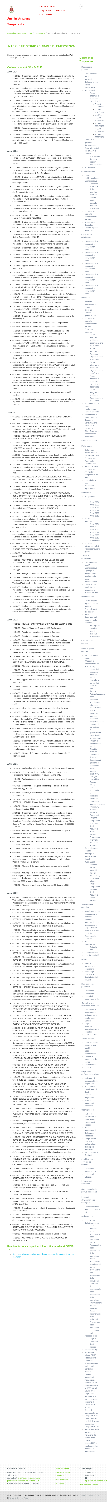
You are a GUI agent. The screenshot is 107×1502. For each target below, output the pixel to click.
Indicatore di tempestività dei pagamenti (91, 1081)
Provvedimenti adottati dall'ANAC (96, 1305)
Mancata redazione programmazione (97, 719)
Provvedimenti (96, 540)
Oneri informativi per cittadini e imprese (92, 151)
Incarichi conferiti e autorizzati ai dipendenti (92, 417)
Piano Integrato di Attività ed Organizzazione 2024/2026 (96, 367)
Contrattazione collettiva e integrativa (91, 425)
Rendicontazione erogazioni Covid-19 (92, 1209)
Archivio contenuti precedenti (89, 1374)
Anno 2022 (94, 507)
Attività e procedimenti (87, 557)
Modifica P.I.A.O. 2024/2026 (99, 118)
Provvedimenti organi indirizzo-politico (91, 603)
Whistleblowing (91, 1349)
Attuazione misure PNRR (94, 881)
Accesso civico (91, 1336)
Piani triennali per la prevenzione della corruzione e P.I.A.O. (95, 1234)
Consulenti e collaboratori (86, 235)
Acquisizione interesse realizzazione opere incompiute (95, 707)
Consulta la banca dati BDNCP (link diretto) (94, 685)
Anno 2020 (94, 513)
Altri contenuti (87, 1216)
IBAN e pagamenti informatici (89, 1103)
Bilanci (84, 959)
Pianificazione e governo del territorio (88, 1162)
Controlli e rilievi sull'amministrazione (90, 1004)
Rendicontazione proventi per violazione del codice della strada (92, 1434)
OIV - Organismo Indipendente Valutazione (92, 434)
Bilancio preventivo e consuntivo (90, 966)
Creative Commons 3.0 (89, 1495)
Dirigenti (88, 310)
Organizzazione (88, 171)
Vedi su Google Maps (89, 1485)
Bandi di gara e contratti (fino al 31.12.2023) (95, 870)
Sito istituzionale (47, 6)
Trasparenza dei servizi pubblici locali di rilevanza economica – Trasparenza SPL (92, 1421)
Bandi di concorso (89, 440)
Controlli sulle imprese (87, 641)
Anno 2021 (94, 510)
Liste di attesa (91, 1064)
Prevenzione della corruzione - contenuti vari (95, 1327)
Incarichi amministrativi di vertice (92, 304)
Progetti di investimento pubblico (95, 743)
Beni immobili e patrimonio (88, 985)
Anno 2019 (94, 516)
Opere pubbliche (88, 1110)
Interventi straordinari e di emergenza (88, 1200)
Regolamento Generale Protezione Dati (91, 1360)
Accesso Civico (45, 14)
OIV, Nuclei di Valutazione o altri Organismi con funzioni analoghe (91, 1015)
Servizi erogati (87, 1038)
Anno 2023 (94, 505)
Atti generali (90, 90)
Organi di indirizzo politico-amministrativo (92, 178)
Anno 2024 (94, 502)
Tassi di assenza (92, 412)
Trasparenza (45, 10)
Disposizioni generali (86, 68)
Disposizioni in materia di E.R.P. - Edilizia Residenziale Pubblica (92, 933)
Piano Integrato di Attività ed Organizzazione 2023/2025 (96, 381)
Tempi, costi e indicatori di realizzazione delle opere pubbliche (90, 1144)
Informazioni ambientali (86, 1182)
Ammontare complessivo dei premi (91, 474)
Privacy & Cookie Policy (18, 1498)
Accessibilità (90, 167)
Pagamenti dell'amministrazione (90, 1072)
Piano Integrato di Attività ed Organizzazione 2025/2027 (96, 354)
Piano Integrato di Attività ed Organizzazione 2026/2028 (96, 340)
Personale (85, 298)
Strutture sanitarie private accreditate (89, 1190)
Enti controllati (87, 492)
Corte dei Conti (91, 1034)
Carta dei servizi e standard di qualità (92, 1045)
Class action (90, 1067)
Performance (87, 446)
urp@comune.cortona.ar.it (29, 1478)
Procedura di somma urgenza (94, 809)
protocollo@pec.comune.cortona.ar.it (23, 1481)
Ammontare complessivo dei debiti (91, 1089)
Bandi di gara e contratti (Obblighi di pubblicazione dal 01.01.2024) (92, 660)
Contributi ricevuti (92, 952)
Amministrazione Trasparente (19, 33)
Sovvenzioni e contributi (87, 905)
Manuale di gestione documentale (90, 142)
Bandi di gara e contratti (87, 650)
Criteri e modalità (92, 955)
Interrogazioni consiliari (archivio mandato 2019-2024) (95, 631)
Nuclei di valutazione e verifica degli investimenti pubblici (90, 1119)
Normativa (60, 10)
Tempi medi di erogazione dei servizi (91, 1059)
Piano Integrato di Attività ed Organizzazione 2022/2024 (96, 395)
